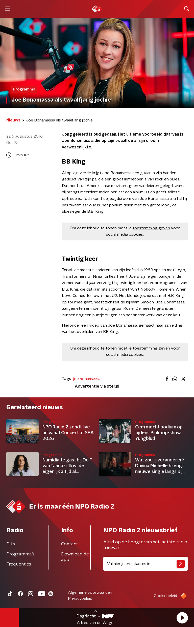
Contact (69, 544)
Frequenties (18, 564)
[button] (182, 618)
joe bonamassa (86, 379)
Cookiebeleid (165, 596)
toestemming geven (151, 228)
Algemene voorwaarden (90, 592)
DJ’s (10, 544)
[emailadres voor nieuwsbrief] (145, 564)
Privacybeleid (80, 599)
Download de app (75, 557)
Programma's (20, 554)
